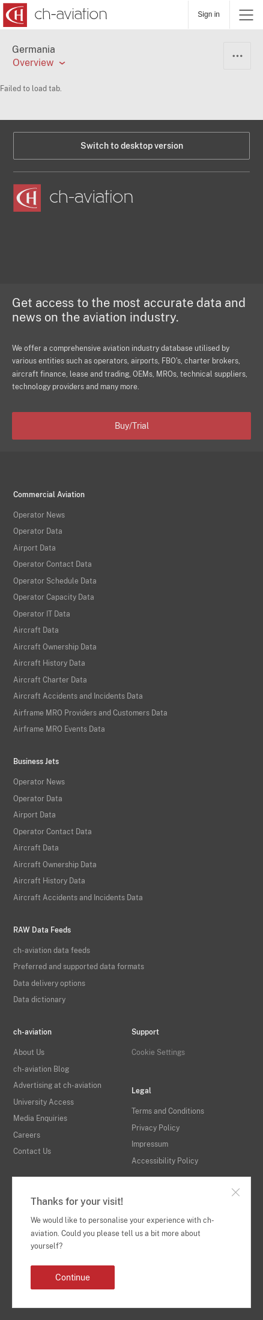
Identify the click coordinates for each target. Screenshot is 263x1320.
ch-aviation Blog (41, 1069)
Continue (72, 1277)
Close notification (235, 1192)
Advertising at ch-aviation (57, 1085)
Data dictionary (39, 1000)
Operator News (39, 515)
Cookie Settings (158, 1052)
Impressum (150, 1144)
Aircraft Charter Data (50, 680)
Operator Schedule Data (55, 581)
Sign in (209, 14)
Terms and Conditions (168, 1111)
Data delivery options (49, 983)
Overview (33, 63)
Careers (26, 1135)
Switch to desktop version (131, 146)
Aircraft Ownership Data (55, 647)
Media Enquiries (40, 1118)
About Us (28, 1052)
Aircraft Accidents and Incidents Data (78, 696)
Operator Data (37, 531)
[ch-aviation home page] (53, 15)
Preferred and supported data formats (78, 967)
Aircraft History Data (49, 663)
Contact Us (32, 1151)
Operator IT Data (41, 614)
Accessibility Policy (165, 1161)
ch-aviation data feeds (51, 950)
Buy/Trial (132, 426)
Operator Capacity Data (53, 597)
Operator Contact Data (52, 564)
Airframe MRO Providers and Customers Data (90, 713)
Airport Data (34, 548)
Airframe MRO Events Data (59, 729)
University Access (43, 1102)
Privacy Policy (156, 1128)
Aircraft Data (36, 630)
